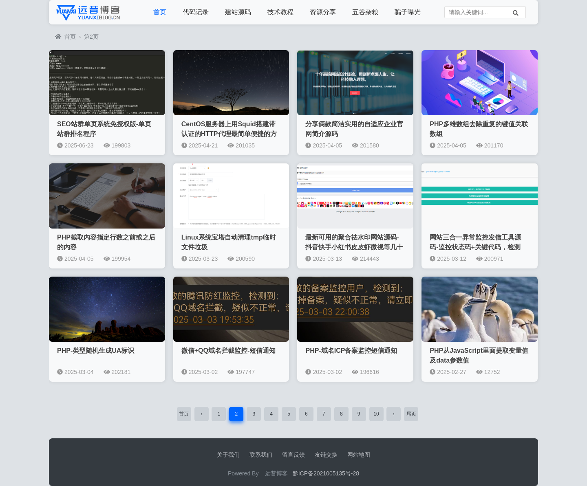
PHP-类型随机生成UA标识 (95, 350)
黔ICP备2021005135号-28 (326, 473)
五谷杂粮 (365, 12)
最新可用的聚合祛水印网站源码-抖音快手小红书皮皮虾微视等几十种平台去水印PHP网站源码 (354, 247)
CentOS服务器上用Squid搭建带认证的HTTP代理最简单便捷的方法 (229, 134)
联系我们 (260, 454)
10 (376, 414)
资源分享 (323, 12)
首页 (159, 12)
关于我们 (228, 454)
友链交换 (326, 454)
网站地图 (358, 454)
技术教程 (280, 12)
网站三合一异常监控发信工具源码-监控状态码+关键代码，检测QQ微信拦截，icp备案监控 (475, 247)
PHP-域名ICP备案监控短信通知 (351, 350)
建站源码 (238, 12)
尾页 (411, 414)
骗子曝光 (408, 12)
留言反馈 (293, 454)
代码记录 (196, 12)
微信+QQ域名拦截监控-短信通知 (228, 350)
